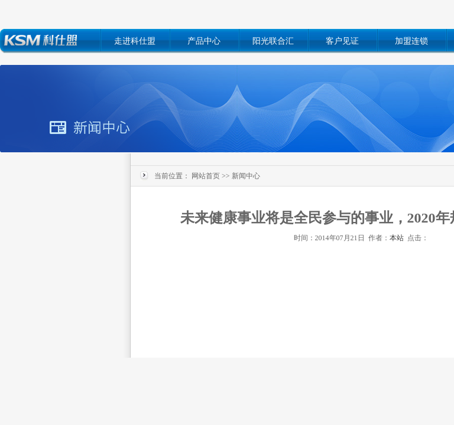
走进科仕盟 (134, 41)
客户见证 (342, 41)
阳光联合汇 (273, 41)
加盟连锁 (411, 41)
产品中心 (203, 41)
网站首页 (206, 176)
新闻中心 (246, 176)
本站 (397, 238)
